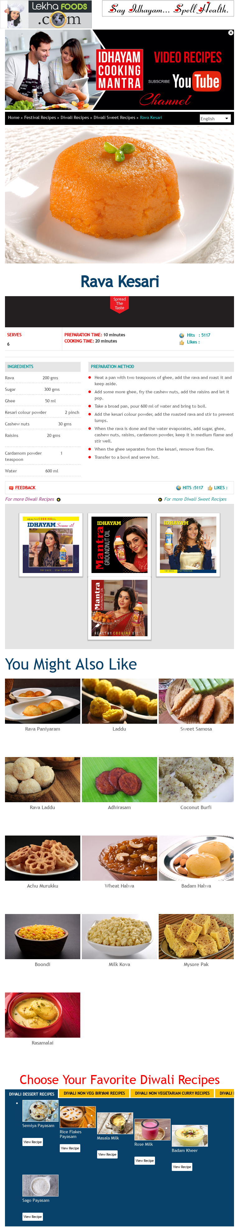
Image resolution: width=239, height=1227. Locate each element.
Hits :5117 (190, 487)
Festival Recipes (41, 117)
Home (15, 117)
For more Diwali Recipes (33, 499)
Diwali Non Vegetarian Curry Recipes (172, 1093)
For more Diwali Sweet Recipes (192, 499)
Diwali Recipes (76, 117)
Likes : (217, 487)
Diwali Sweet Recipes (116, 117)
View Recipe (33, 1141)
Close (231, 33)
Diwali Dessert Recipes (31, 1094)
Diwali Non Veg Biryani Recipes (94, 1093)
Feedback (21, 488)
